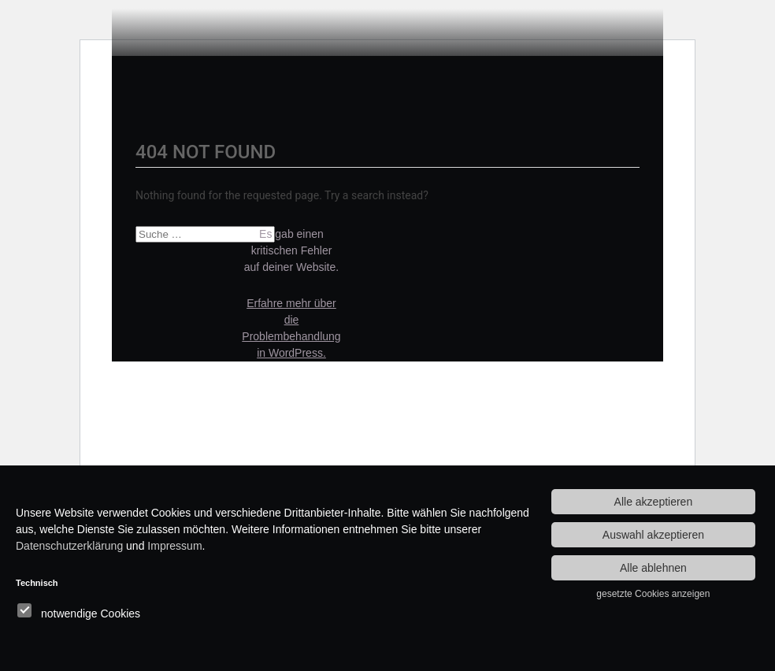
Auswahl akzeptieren (653, 534)
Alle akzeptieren (653, 501)
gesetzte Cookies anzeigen (653, 593)
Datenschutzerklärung (69, 545)
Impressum (174, 545)
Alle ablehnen (653, 568)
